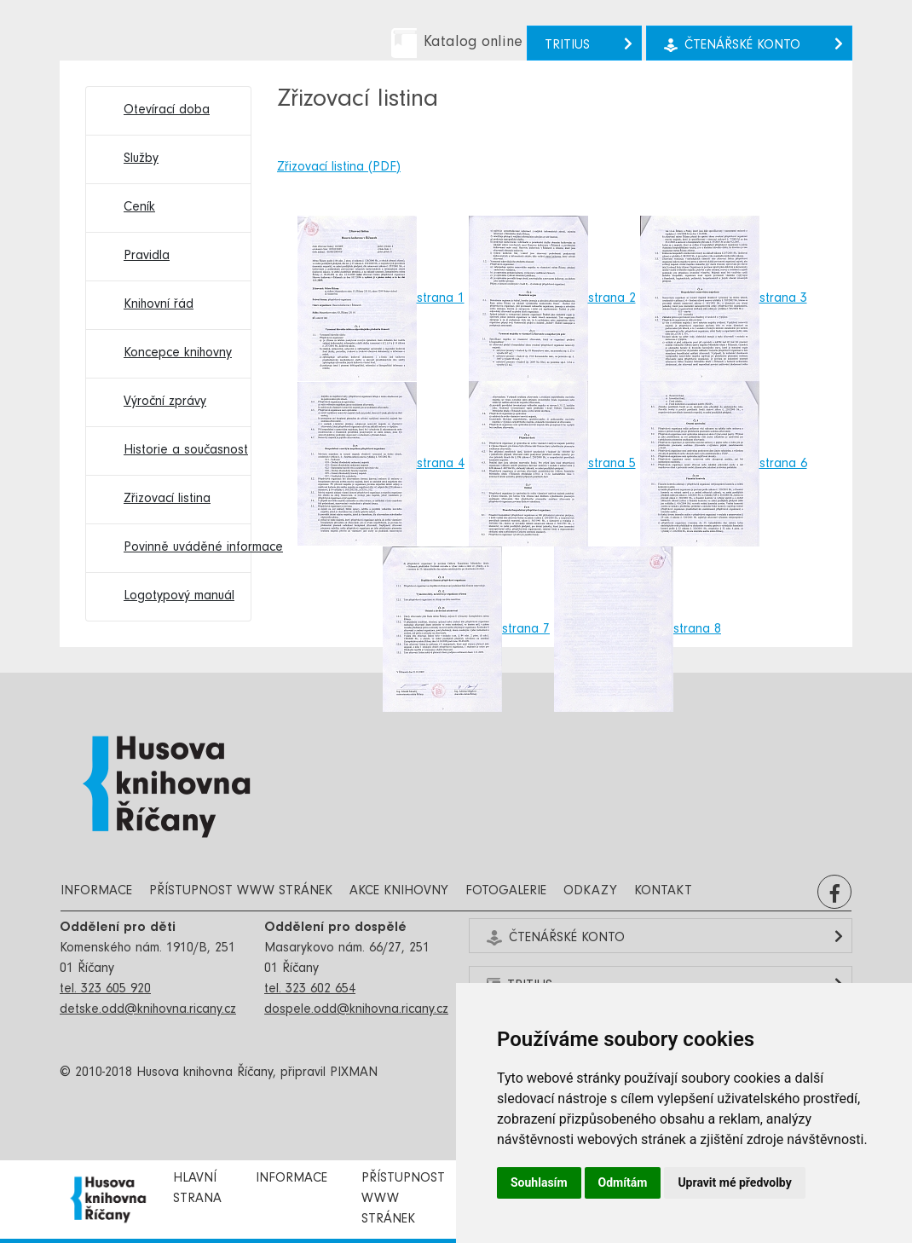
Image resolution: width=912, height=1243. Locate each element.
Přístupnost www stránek (240, 892)
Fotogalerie (505, 892)
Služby (141, 159)
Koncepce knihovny (178, 354)
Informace (96, 892)
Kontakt (663, 892)
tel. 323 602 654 (309, 990)
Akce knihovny (398, 892)
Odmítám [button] (623, 1182)
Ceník (139, 208)
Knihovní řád (158, 305)
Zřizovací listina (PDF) (339, 168)
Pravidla (147, 256)
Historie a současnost (179, 451)
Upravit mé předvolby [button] (734, 1182)
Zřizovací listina (167, 499)
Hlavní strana (197, 1189)
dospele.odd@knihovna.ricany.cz (356, 1010)
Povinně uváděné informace (179, 548)
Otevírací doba (167, 111)
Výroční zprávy (165, 402)
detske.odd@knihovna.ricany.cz (148, 1010)
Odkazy (590, 892)
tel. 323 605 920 (105, 990)
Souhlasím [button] (539, 1182)
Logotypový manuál (179, 597)
